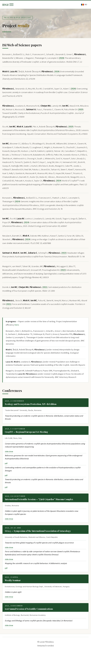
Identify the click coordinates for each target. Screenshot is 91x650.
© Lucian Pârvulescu (45, 642)
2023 (63, 252)
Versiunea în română (45, 645)
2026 (61, 58)
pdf (6, 463)
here (17, 324)
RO (84, 4)
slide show (9, 451)
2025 (80, 109)
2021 (45, 287)
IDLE (5, 4)
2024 (58, 180)
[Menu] (11, 4)
